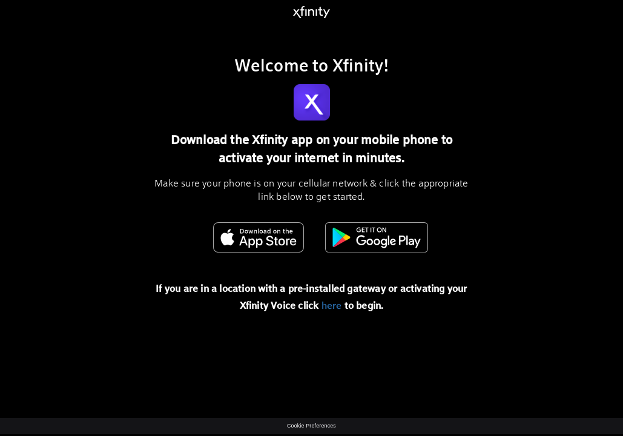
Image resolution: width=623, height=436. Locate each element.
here (331, 305)
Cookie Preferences (311, 426)
